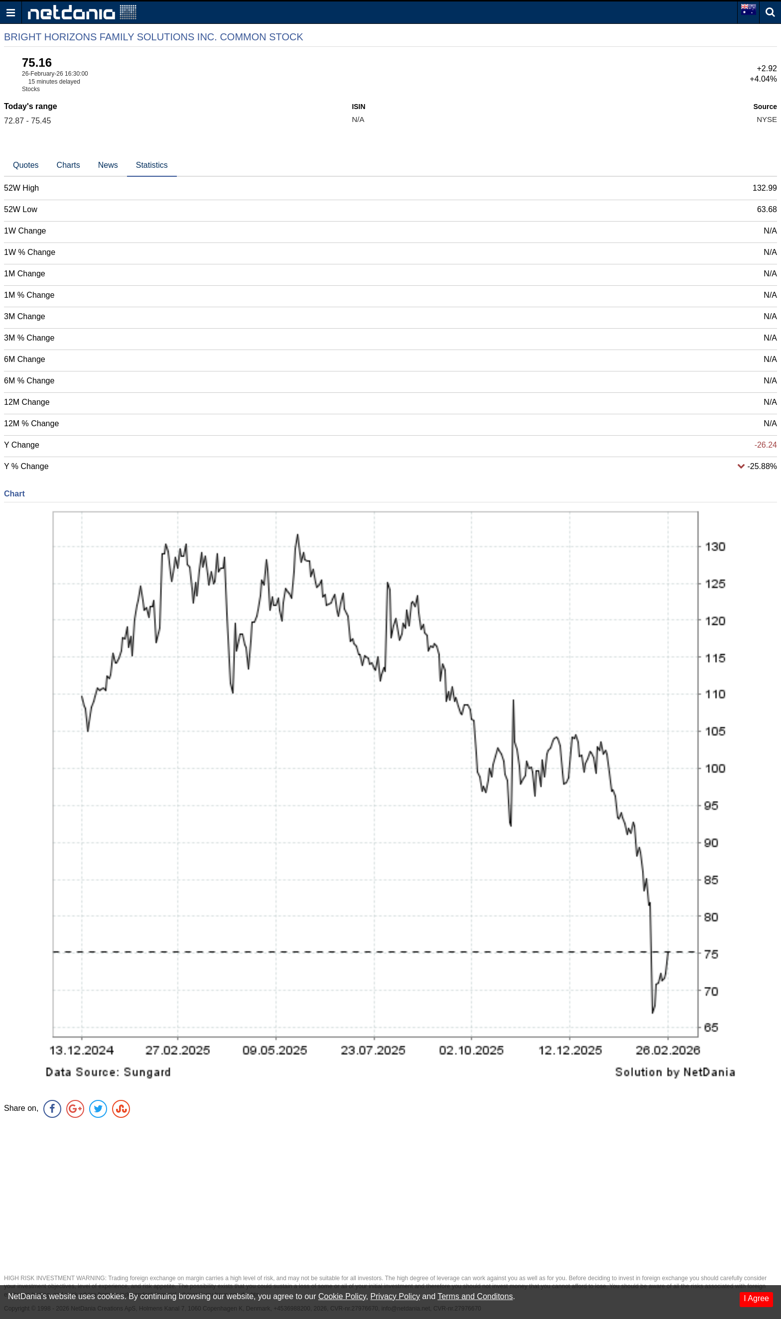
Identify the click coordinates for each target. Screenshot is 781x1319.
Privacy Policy (395, 1296)
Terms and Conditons (475, 1296)
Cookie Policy (342, 1296)
